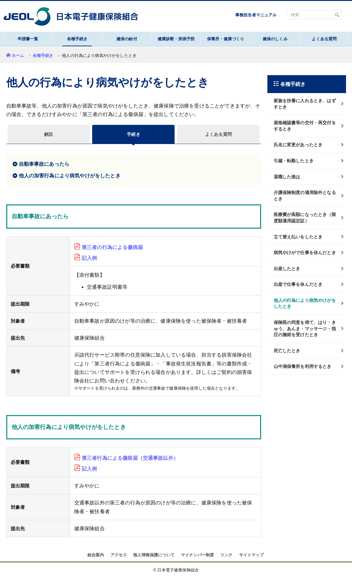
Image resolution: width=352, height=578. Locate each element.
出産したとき (287, 268)
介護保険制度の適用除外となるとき (305, 195)
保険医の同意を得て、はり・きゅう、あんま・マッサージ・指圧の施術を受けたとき (305, 328)
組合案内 (95, 555)
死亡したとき (287, 350)
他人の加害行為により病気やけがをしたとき (69, 175)
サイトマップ (251, 555)
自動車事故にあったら (44, 164)
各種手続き (43, 55)
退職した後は (287, 176)
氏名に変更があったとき (298, 144)
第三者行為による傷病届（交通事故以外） (130, 458)
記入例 (89, 258)
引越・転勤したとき (294, 160)
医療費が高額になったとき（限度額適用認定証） (305, 217)
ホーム (18, 55)
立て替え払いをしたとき (298, 236)
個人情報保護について (154, 555)
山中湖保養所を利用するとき (303, 366)
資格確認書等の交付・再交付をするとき (305, 125)
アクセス (118, 555)
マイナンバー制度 (197, 555)
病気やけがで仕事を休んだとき (305, 252)
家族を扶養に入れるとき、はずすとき (305, 103)
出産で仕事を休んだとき (298, 284)
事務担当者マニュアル (256, 15)
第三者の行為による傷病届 (112, 247)
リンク (226, 555)
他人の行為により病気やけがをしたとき (305, 303)
